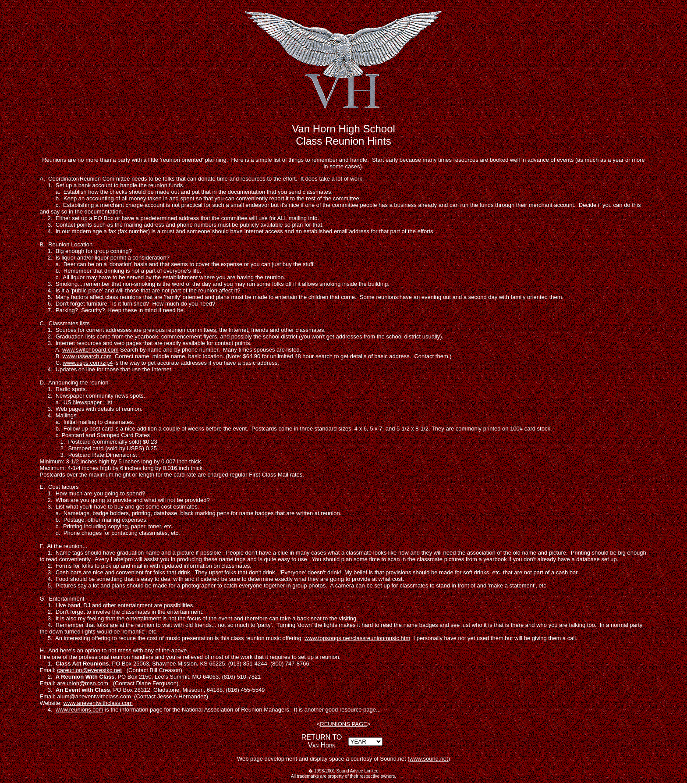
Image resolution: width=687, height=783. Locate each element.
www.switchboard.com (90, 349)
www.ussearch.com (87, 356)
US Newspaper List (88, 402)
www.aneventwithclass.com (98, 703)
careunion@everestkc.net (89, 670)
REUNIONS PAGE (343, 724)
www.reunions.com (79, 709)
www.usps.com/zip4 (88, 362)
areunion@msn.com (82, 683)
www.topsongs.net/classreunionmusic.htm (357, 638)
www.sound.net (429, 758)
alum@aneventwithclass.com (94, 696)
